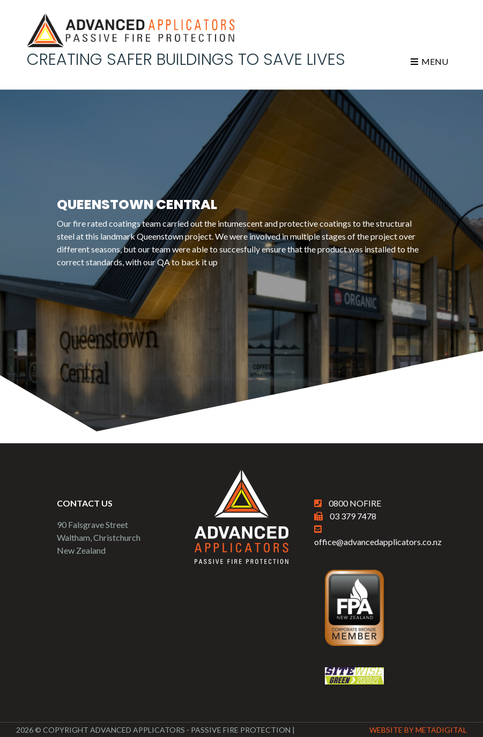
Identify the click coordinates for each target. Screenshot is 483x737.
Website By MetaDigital (418, 729)
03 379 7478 (353, 516)
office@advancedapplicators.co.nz (378, 542)
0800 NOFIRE (355, 503)
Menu (429, 61)
